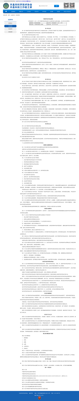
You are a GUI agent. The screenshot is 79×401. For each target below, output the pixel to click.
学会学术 (37, 11)
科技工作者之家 (67, 11)
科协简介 (10, 23)
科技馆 (58, 11)
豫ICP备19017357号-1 (39, 395)
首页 (9, 15)
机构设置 (10, 31)
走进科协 (13, 11)
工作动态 (29, 11)
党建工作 (21, 11)
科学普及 (44, 11)
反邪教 (51, 11)
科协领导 (10, 28)
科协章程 (18, 15)
